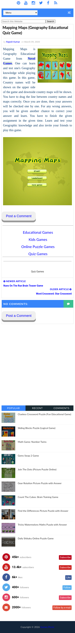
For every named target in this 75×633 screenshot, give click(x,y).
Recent (37, 408)
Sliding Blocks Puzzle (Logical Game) (36, 428)
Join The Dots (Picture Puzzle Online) (37, 469)
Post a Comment (19, 216)
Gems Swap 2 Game (28, 455)
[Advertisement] (37, 364)
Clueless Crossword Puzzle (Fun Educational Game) (44, 414)
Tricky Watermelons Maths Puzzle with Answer (42, 524)
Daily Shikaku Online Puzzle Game (36, 538)
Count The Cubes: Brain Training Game (38, 497)
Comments (62, 408)
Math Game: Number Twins (32, 441)
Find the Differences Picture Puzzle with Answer (43, 510)
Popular (13, 408)
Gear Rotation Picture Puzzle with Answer (40, 483)
